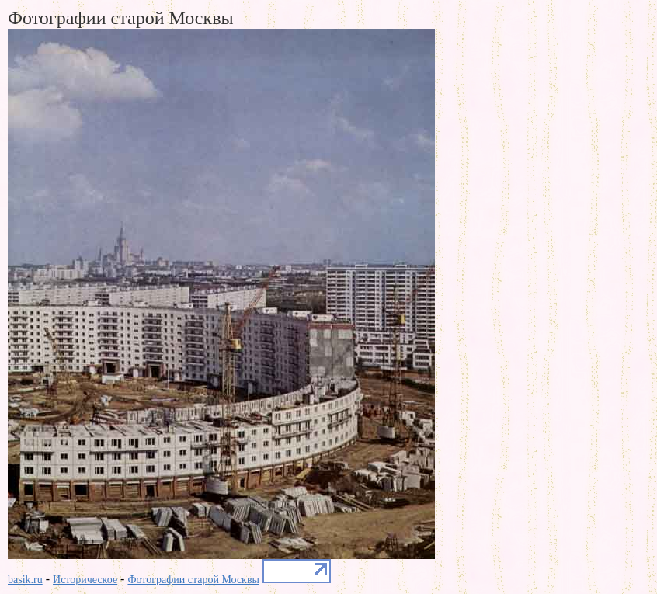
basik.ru (25, 579)
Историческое (85, 579)
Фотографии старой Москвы (193, 579)
